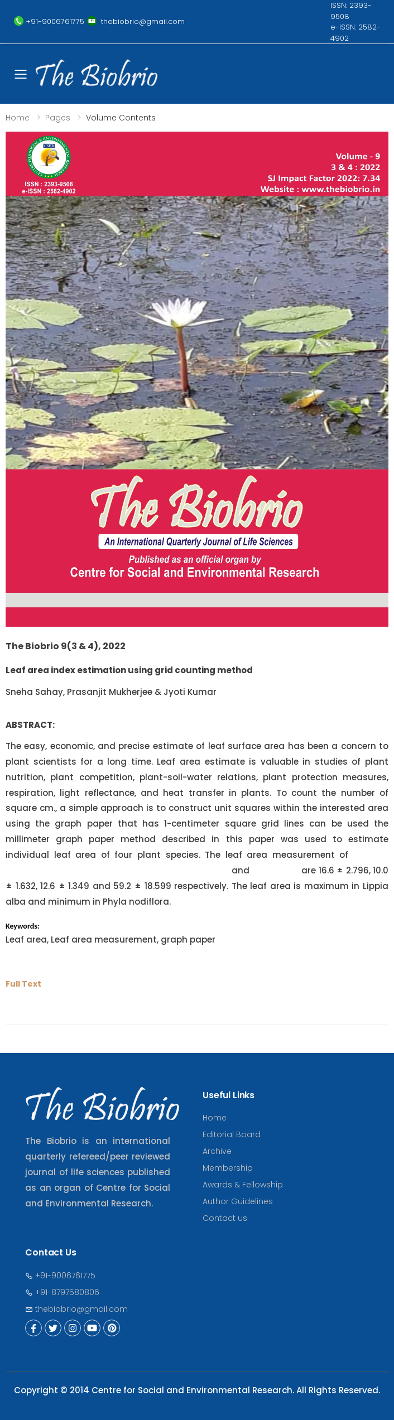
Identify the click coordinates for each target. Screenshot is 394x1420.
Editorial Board (232, 1134)
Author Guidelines (238, 1201)
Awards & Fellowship (243, 1184)
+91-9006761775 (60, 1275)
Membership (228, 1167)
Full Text (23, 983)
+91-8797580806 (62, 1292)
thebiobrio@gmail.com (76, 1309)
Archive (217, 1151)
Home (18, 117)
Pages (57, 117)
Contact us (225, 1218)
